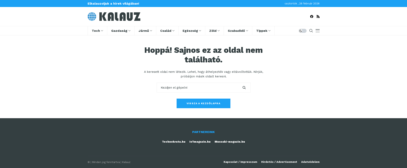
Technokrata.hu (173, 141)
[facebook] (311, 16)
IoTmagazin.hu (200, 141)
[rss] (318, 16)
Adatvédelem (310, 161)
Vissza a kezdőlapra (203, 103)
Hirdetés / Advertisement (279, 161)
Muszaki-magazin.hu (230, 141)
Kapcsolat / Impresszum (240, 161)
